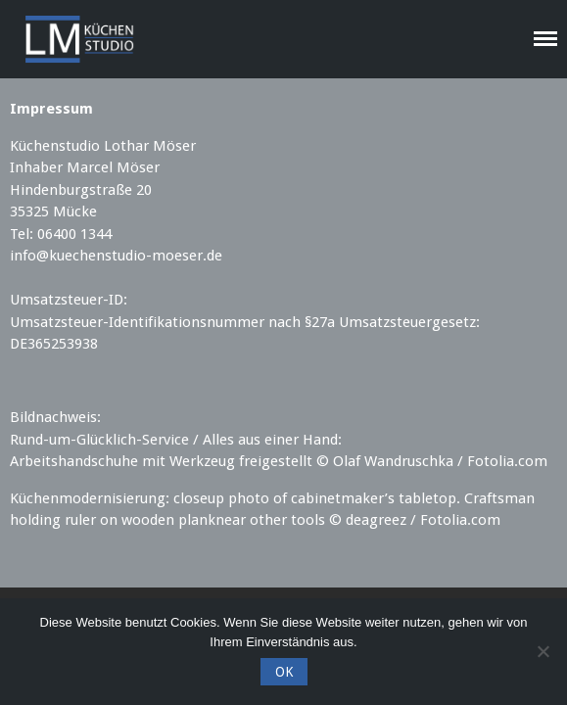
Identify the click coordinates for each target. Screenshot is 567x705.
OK (284, 672)
